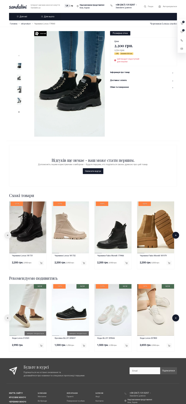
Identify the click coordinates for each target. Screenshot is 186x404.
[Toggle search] (148, 6)
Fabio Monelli (43, 372)
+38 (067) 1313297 (125, 4)
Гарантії (70, 355)
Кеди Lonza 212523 (20, 296)
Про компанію (73, 368)
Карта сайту (16, 352)
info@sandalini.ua (137, 365)
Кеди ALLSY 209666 (106, 296)
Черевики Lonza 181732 (65, 214)
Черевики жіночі (17, 360)
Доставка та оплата (20, 369)
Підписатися (168, 329)
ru (72, 6)
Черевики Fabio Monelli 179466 (110, 214)
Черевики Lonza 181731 (22, 214)
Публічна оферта (74, 363)
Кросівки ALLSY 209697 (65, 296)
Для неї (22, 16)
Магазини (42, 355)
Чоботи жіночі (17, 364)
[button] (182, 23)
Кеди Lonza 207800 (148, 296)
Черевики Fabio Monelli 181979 (153, 214)
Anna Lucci (42, 363)
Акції (98, 355)
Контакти (99, 359)
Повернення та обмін (76, 359)
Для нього (47, 16)
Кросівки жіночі (17, 356)
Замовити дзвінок (124, 7)
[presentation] (19, 55)
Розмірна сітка (120, 33)
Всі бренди (42, 359)
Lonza (40, 368)
